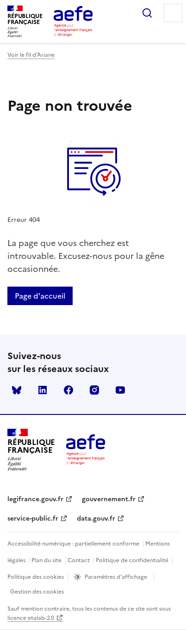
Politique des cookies (35, 577)
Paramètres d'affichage (116, 577)
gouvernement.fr (109, 499)
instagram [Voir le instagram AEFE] (94, 390)
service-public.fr (32, 518)
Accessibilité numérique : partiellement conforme (73, 544)
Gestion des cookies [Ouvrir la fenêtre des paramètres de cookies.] (37, 592)
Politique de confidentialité (132, 560)
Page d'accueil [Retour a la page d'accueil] (40, 295)
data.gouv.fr (96, 518)
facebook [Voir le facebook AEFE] (68, 390)
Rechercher (147, 13)
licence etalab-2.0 (30, 618)
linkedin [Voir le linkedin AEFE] (42, 390)
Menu (173, 13)
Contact (79, 560)
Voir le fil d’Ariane (31, 55)
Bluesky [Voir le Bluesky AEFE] (16, 390)
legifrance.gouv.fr (35, 499)
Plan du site (46, 560)
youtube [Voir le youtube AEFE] (120, 390)
